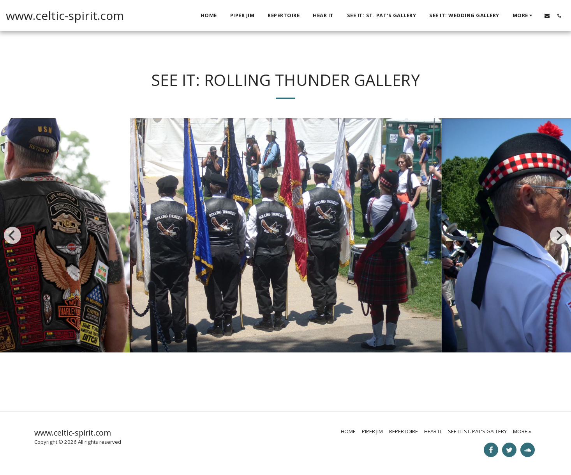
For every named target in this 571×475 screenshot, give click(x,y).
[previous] (12, 235)
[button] (547, 15)
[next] (558, 235)
